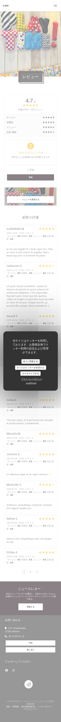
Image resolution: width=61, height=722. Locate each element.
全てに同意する (30, 361)
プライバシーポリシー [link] (31, 379)
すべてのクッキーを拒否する (30, 367)
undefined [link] (31, 383)
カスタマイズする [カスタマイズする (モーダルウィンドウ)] (30, 373)
